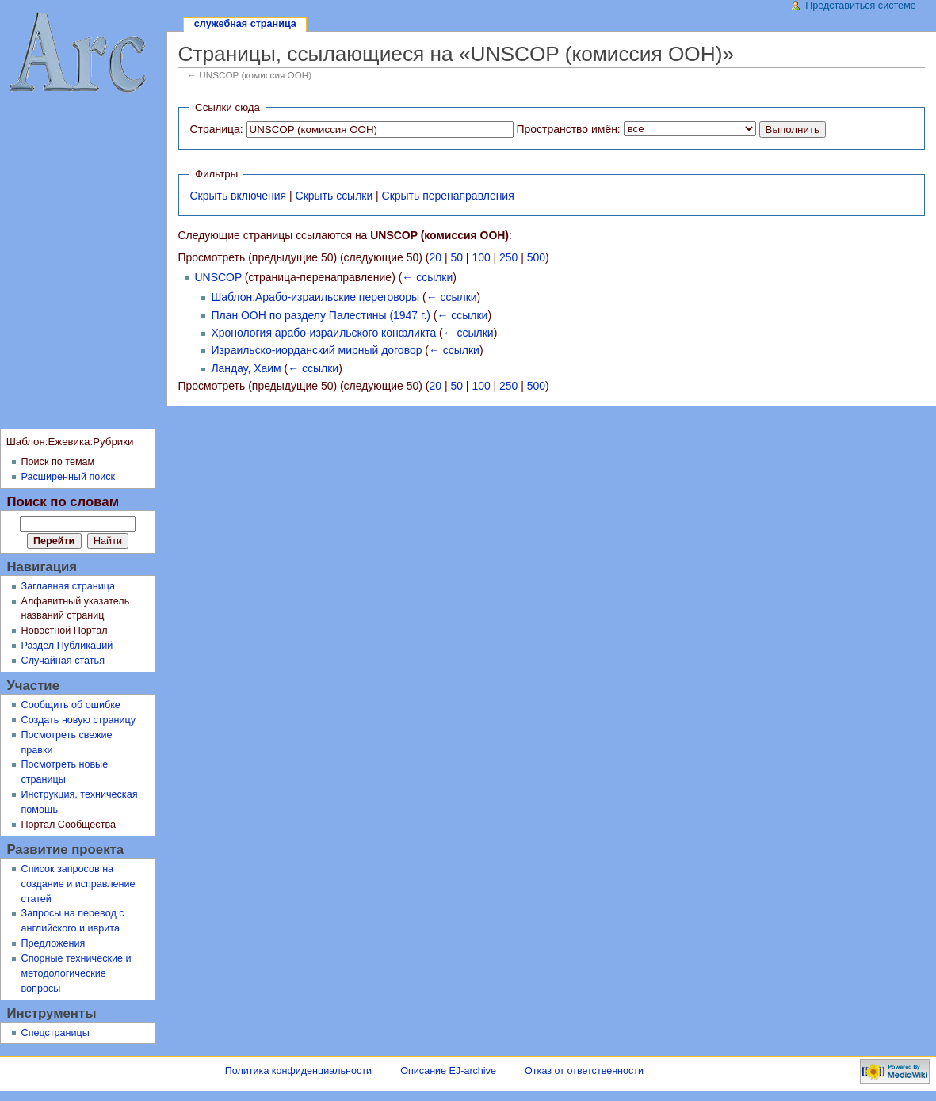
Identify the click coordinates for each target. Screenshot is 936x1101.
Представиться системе (860, 5)
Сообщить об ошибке (70, 705)
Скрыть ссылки (334, 195)
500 (536, 257)
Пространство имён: (568, 129)
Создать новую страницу (78, 720)
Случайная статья (63, 660)
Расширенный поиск (68, 476)
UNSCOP (218, 277)
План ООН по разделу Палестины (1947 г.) (320, 315)
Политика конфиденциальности (298, 1070)
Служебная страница (245, 23)
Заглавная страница (68, 586)
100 (481, 257)
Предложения (53, 943)
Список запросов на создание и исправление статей (78, 884)
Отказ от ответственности (584, 1070)
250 (508, 257)
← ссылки (427, 277)
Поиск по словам (62, 501)
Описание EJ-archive (448, 1070)
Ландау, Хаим (246, 368)
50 (456, 257)
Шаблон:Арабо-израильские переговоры (315, 297)
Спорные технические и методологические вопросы (76, 973)
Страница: (216, 129)
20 (436, 257)
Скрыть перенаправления (448, 195)
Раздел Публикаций (67, 645)
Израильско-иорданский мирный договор (316, 350)
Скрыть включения (237, 195)
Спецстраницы (55, 1032)
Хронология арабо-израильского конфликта (323, 332)
